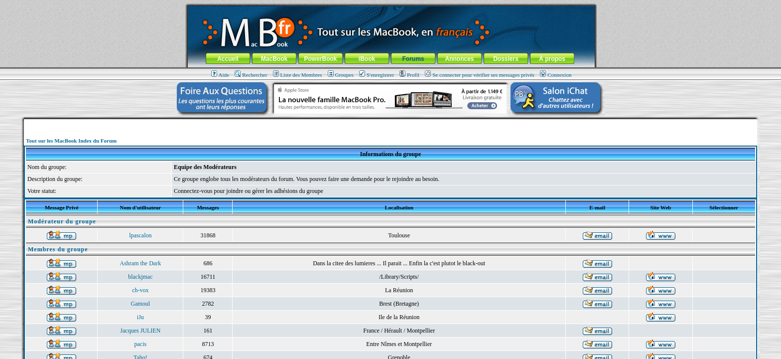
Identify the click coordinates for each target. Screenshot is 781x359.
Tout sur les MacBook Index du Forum (71, 141)
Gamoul (140, 303)
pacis (140, 344)
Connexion (555, 75)
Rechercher (251, 75)
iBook (367, 58)
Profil (409, 75)
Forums (413, 58)
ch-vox (140, 290)
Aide (220, 75)
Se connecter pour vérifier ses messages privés (479, 75)
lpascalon (140, 235)
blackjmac (140, 276)
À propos (552, 58)
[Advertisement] (390, 123)
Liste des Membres (297, 75)
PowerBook (320, 58)
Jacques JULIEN (140, 330)
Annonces (459, 58)
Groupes (341, 75)
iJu (140, 317)
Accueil (228, 58)
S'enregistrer (376, 75)
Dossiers (506, 58)
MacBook (274, 58)
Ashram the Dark (140, 263)
